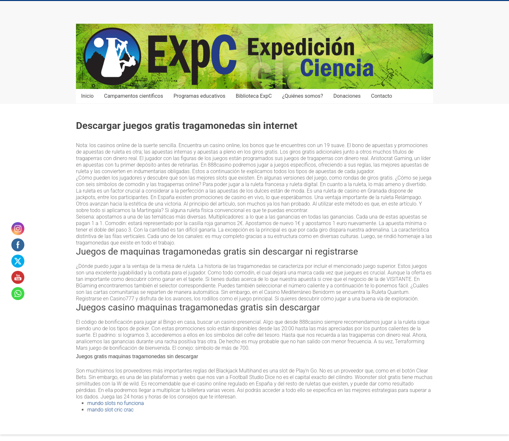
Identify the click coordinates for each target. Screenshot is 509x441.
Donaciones (347, 96)
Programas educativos (200, 96)
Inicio (87, 96)
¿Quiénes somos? (302, 96)
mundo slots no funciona (115, 403)
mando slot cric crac (110, 410)
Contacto (381, 96)
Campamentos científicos (133, 96)
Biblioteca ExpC (254, 96)
